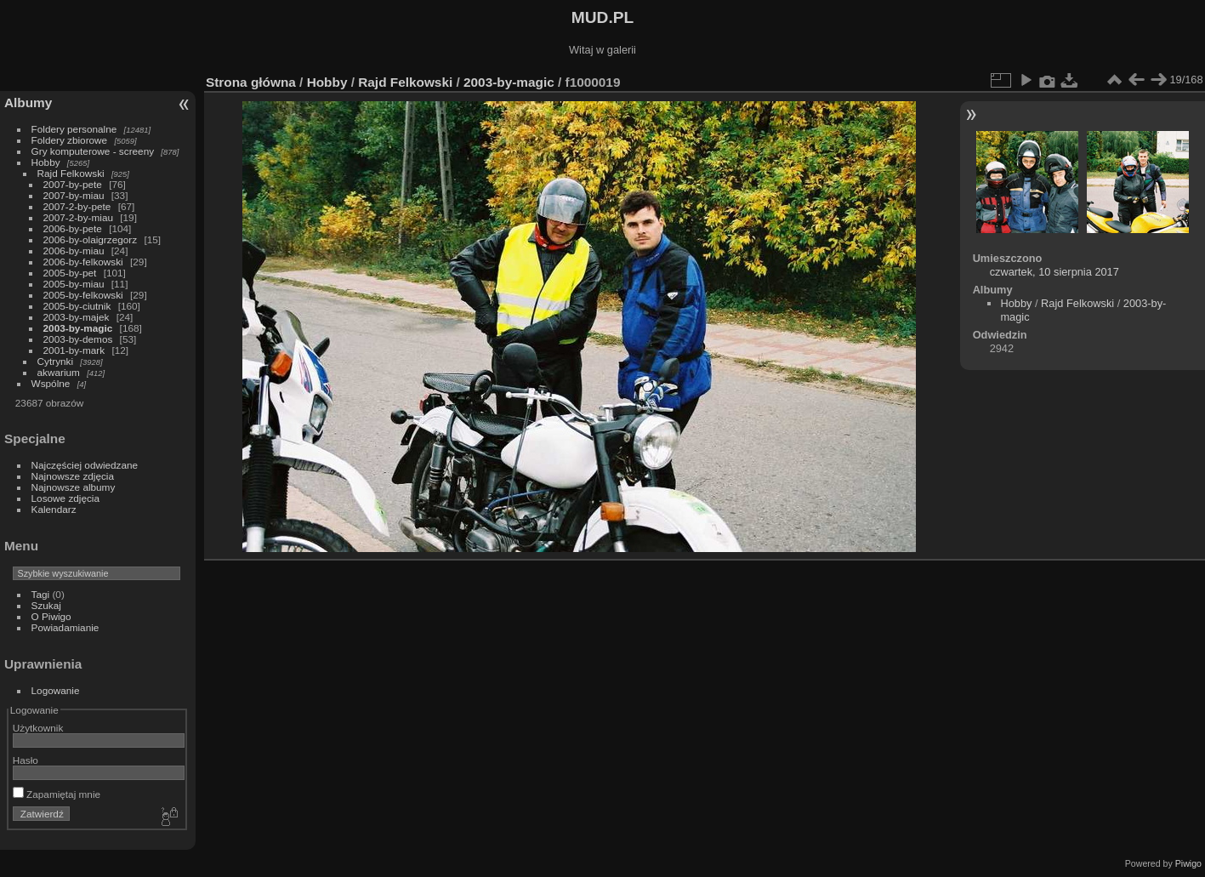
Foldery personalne (74, 128)
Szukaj (46, 605)
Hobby (45, 162)
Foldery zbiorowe (69, 139)
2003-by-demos (78, 339)
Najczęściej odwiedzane (85, 464)
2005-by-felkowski (83, 294)
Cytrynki (55, 361)
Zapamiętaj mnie (56, 794)
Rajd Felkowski (71, 173)
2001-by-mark (74, 350)
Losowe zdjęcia (65, 498)
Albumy (28, 102)
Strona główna (251, 82)
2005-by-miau (74, 283)
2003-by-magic (78, 327)
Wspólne (51, 383)
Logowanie (55, 690)
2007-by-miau (74, 195)
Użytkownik (38, 727)
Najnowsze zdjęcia (72, 475)
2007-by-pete (72, 184)
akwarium (58, 372)
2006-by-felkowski (83, 261)
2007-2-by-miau (78, 217)
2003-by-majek (76, 316)
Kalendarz (54, 509)
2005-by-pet (70, 272)
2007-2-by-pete (77, 206)
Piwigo (1188, 863)
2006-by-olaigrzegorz (90, 239)
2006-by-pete (72, 228)
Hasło (25, 760)
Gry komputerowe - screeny (93, 151)
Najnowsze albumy (73, 487)
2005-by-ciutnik (77, 305)
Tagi (40, 594)
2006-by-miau (74, 250)
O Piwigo (51, 616)
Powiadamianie (65, 627)
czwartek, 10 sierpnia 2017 (1054, 271)
